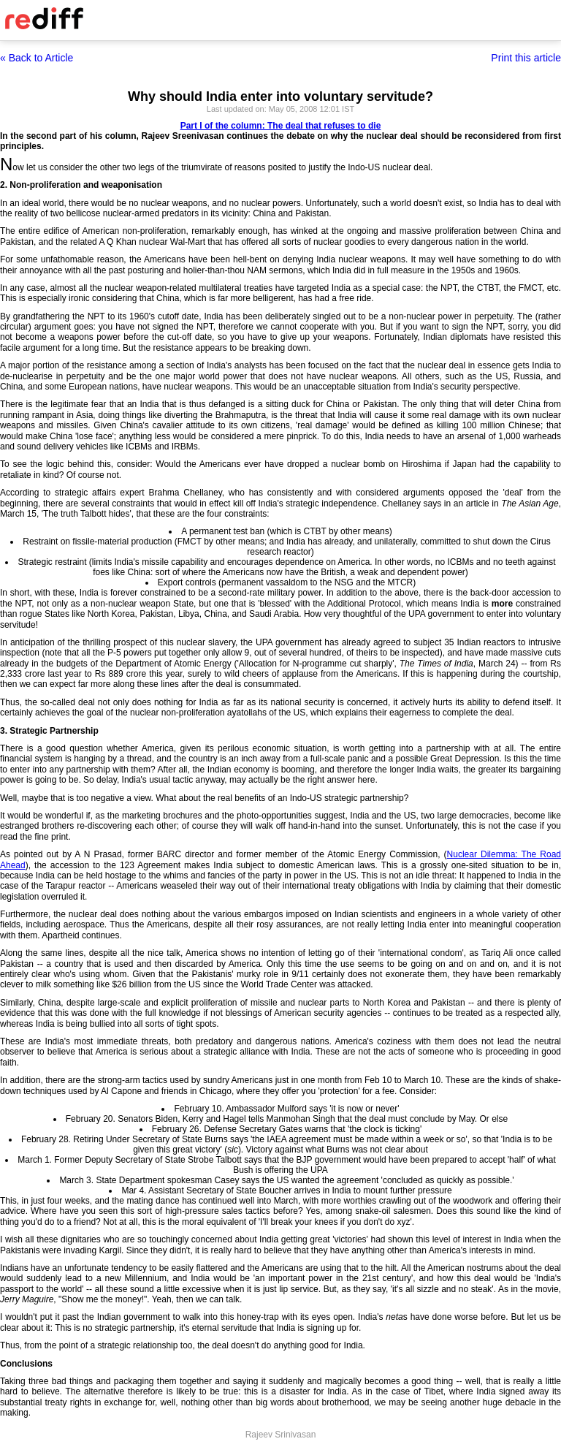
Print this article (526, 58)
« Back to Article (36, 58)
